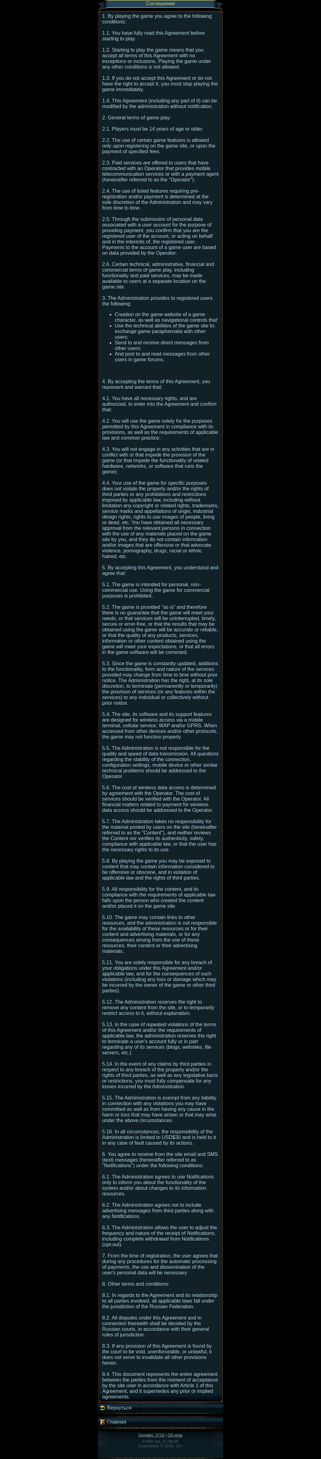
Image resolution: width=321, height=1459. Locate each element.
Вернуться (115, 1408)
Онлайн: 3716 (152, 1435)
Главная (112, 1422)
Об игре (175, 1435)
